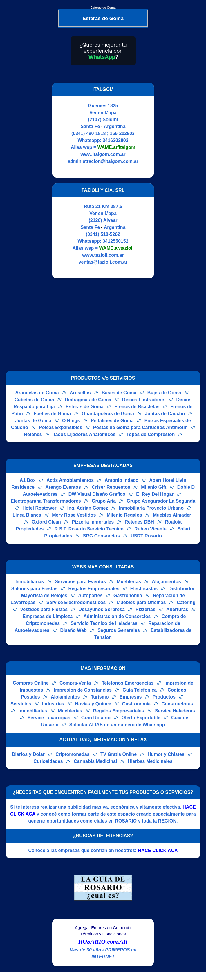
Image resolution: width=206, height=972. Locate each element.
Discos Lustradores (143, 399)
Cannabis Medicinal (95, 761)
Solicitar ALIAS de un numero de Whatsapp (117, 724)
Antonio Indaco (121, 480)
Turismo (100, 696)
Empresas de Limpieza (48, 616)
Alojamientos (166, 581)
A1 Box (28, 480)
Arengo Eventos (63, 487)
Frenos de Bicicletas (137, 406)
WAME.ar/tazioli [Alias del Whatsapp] (116, 248)
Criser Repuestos (111, 487)
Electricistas (144, 588)
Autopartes (90, 595)
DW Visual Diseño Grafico (96, 494)
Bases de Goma (119, 392)
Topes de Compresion (150, 434)
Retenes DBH (139, 521)
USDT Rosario (146, 535)
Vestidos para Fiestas (44, 609)
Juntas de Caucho (165, 413)
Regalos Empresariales (93, 588)
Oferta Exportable (140, 717)
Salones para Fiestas (34, 588)
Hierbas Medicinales (150, 761)
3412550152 (116, 241)
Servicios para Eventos (80, 581)
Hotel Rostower (39, 508)
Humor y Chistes (166, 754)
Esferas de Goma (85, 406)
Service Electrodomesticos (76, 602)
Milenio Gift (153, 487)
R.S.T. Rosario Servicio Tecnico (89, 528)
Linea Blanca (26, 515)
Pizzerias (145, 609)
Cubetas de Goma (34, 399)
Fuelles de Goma (52, 413)
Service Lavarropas (49, 717)
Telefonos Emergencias (127, 683)
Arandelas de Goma (37, 392)
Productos (164, 696)
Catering (186, 602)
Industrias (53, 703)
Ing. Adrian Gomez (87, 508)
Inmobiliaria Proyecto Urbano (151, 508)
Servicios (20, 703)
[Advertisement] (99, 324)
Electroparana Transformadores (46, 501)
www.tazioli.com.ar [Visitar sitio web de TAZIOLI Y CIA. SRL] (103, 255)
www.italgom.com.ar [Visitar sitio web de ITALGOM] (103, 154)
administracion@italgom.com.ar (103, 161)
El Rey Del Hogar (155, 494)
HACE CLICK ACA (158, 850)
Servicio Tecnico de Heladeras (104, 623)
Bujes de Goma (164, 392)
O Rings (71, 420)
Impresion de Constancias (83, 689)
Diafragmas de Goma (88, 399)
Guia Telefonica (139, 689)
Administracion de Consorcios (117, 616)
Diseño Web (73, 630)
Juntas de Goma (33, 420)
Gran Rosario (96, 717)
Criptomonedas (72, 754)
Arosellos (80, 392)
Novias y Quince (93, 703)
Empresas (131, 696)
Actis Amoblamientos (70, 480)
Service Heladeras (175, 710)
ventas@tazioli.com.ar (103, 262)
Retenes (33, 434)
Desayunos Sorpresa (102, 609)
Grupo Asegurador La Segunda (161, 501)
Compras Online (31, 683)
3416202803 (116, 140)
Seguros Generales (118, 630)
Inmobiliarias (29, 581)
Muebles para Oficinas (141, 602)
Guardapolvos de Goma (108, 413)
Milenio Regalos (124, 515)
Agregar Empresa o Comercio (103, 927)
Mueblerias (129, 581)
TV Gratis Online (118, 754)
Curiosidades (48, 761)
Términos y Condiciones (103, 934)
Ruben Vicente (150, 528)
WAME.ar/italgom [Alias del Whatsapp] (116, 147)
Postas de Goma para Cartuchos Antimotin (140, 427)
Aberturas (177, 609)
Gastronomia (127, 595)
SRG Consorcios (101, 535)
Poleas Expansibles (60, 427)
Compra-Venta (75, 683)
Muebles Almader (172, 515)
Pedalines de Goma (112, 420)
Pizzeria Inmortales (93, 521)
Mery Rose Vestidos (74, 515)
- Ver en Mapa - (103, 112)
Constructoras (177, 703)
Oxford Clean (46, 521)
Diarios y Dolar (28, 754)
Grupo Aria (104, 501)
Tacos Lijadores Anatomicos (84, 434)
